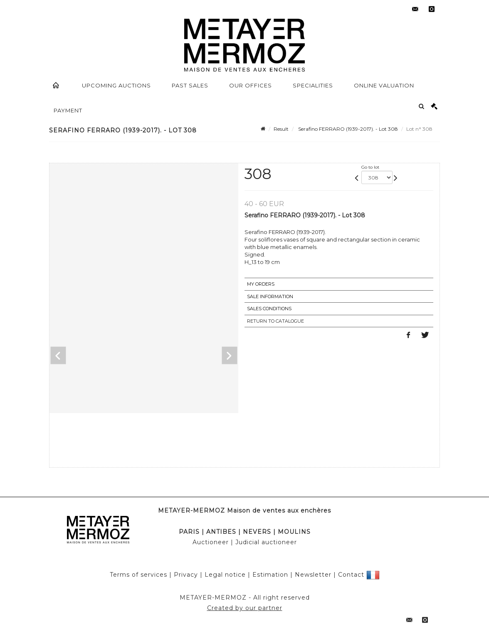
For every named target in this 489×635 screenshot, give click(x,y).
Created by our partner (244, 608)
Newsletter (313, 574)
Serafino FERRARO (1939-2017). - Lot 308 (347, 129)
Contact (351, 574)
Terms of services (138, 574)
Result (281, 129)
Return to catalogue (275, 321)
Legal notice (225, 574)
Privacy (186, 574)
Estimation (270, 574)
